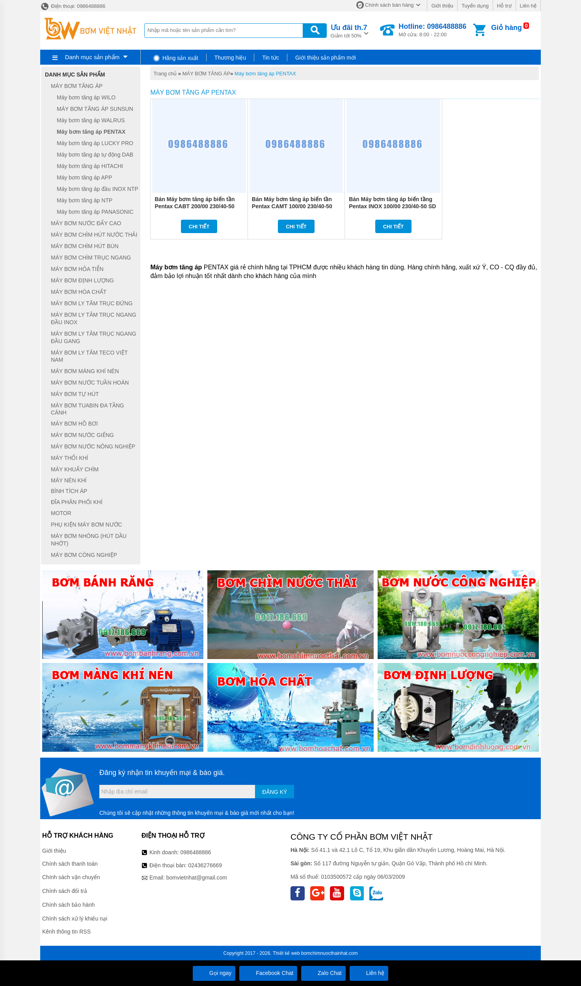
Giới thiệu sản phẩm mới (325, 57)
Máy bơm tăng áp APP (84, 177)
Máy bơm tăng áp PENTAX (265, 74)
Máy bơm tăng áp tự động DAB (95, 154)
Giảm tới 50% (349, 30)
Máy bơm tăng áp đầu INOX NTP (97, 189)
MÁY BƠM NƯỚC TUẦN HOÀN (90, 382)
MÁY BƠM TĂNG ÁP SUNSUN (95, 109)
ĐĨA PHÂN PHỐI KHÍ (76, 502)
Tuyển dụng (475, 6)
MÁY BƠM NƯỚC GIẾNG (82, 435)
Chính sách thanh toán (70, 864)
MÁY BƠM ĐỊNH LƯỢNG (82, 280)
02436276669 (205, 865)
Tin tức (270, 57)
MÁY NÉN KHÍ (69, 480)
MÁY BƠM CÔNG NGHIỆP (84, 555)
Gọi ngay (214, 973)
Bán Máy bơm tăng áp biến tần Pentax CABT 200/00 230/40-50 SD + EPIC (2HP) (195, 206)
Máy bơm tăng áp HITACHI (90, 166)
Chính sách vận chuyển (71, 877)
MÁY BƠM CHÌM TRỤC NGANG (91, 257)
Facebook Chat (268, 973)
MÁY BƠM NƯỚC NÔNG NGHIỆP (93, 446)
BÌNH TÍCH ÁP (69, 491)
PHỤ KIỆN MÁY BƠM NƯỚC (86, 524)
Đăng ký (274, 792)
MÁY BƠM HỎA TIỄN (77, 269)
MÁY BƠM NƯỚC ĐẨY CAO (86, 223)
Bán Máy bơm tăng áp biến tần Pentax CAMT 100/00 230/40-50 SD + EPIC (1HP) (292, 206)
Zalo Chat (323, 973)
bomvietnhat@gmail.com (196, 877)
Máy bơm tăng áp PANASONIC (95, 212)
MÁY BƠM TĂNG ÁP (206, 74)
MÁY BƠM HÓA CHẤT (78, 292)
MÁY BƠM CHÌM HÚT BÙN (85, 246)
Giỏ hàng (506, 28)
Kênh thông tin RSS (66, 931)
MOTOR (61, 513)
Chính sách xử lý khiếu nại (74, 918)
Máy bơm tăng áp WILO (86, 97)
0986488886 (196, 852)
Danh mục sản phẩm (92, 57)
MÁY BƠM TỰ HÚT (75, 394)
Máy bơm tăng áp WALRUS (91, 120)
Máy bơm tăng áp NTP (84, 200)
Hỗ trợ (504, 6)
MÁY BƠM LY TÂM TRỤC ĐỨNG (91, 303)
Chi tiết (199, 227)
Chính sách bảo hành (68, 905)
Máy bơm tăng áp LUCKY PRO (95, 143)
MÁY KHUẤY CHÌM (75, 469)
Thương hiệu (230, 57)
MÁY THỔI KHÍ (69, 458)
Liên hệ (528, 6)
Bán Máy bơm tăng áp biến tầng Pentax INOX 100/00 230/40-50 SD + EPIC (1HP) (392, 206)
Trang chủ (165, 74)
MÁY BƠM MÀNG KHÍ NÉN (85, 371)
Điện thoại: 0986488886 (72, 6)
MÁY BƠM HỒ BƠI (74, 423)
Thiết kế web (286, 953)
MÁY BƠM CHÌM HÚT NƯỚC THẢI (94, 235)
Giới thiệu (442, 6)
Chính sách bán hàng (389, 5)
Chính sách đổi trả (64, 891)
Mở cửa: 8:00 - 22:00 (432, 29)
